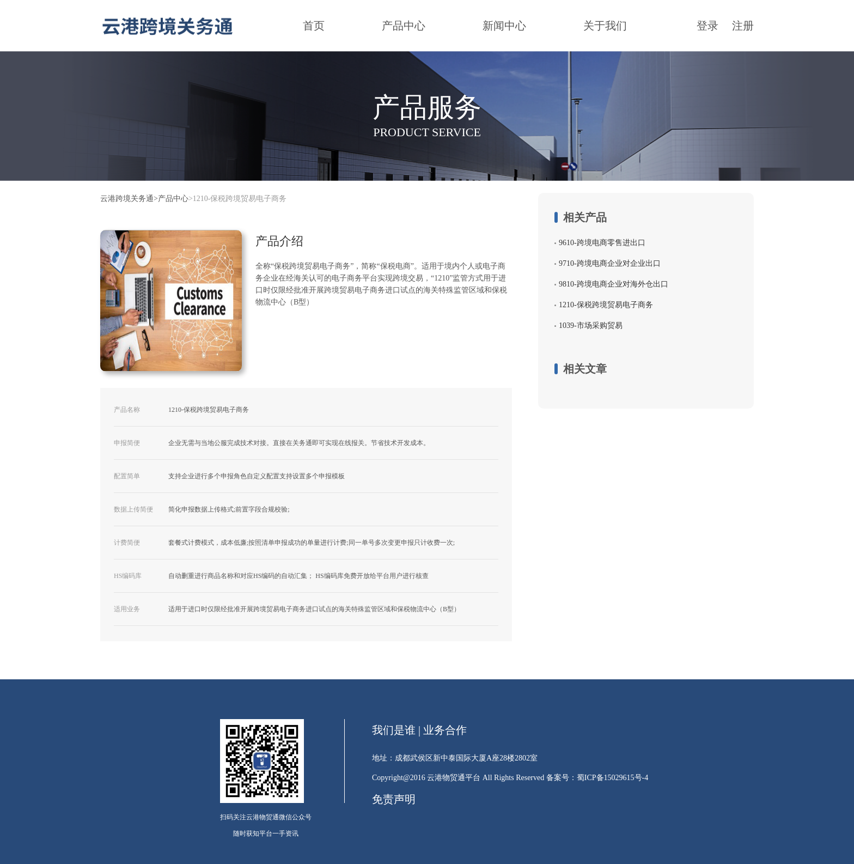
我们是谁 (394, 730)
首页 (314, 25)
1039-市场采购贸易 (591, 325)
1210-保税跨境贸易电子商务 (606, 305)
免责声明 (394, 799)
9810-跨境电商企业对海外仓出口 (613, 284)
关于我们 (605, 25)
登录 (707, 25)
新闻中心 (504, 26)
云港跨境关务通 (127, 199)
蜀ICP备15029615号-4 (612, 778)
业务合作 (445, 730)
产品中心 (403, 25)
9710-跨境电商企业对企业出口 (610, 263)
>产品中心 (171, 199)
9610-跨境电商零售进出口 (602, 243)
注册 (743, 25)
